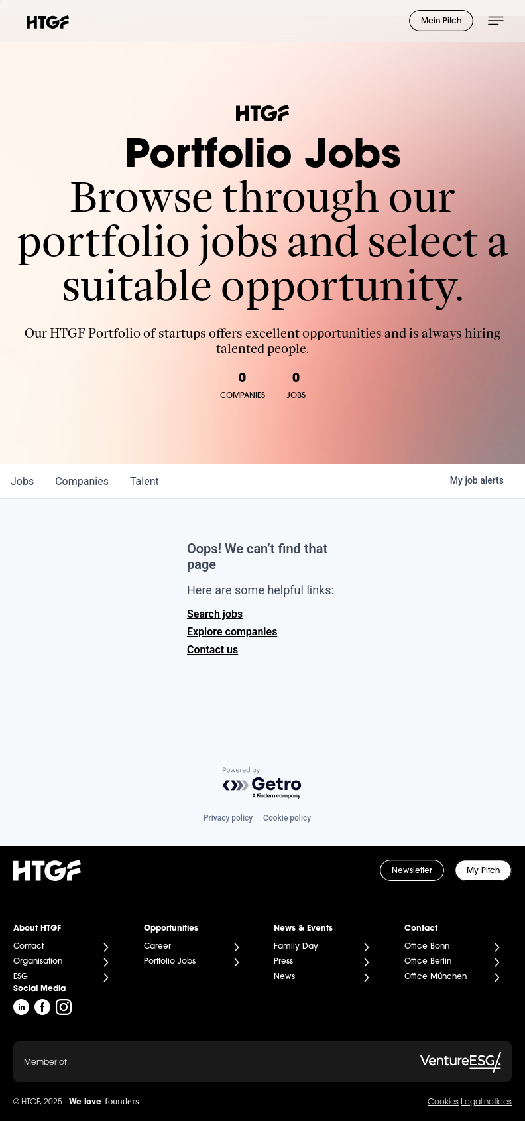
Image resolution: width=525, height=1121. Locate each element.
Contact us (212, 649)
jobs (22, 481)
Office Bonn (426, 947)
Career (157, 947)
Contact (28, 947)
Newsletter (412, 871)
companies (82, 481)
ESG (20, 977)
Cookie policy (287, 818)
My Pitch (483, 871)
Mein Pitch (441, 21)
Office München (435, 977)
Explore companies (232, 632)
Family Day (296, 947)
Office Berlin (427, 962)
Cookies (443, 1102)
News (284, 977)
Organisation (37, 962)
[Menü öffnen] (496, 21)
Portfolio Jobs (170, 962)
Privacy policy (228, 818)
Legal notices (486, 1102)
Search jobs (215, 614)
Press (283, 962)
